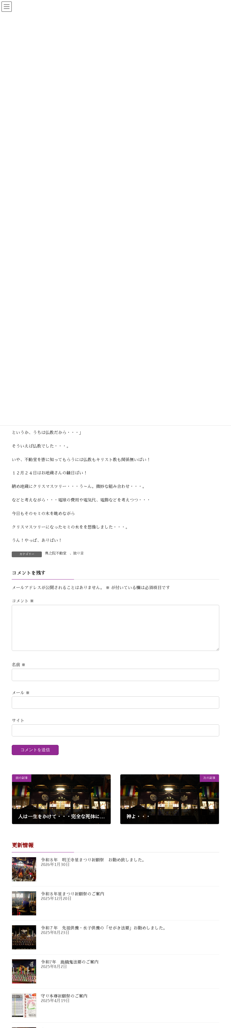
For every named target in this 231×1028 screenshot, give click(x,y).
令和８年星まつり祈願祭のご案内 (72, 901)
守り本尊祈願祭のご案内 (64, 1003)
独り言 (78, 553)
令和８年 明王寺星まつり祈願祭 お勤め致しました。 (93, 867)
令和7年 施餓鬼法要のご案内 (69, 969)
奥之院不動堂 (55, 553)
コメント (23, 601)
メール (21, 700)
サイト (18, 728)
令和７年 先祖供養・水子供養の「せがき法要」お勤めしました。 (104, 935)
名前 (19, 672)
